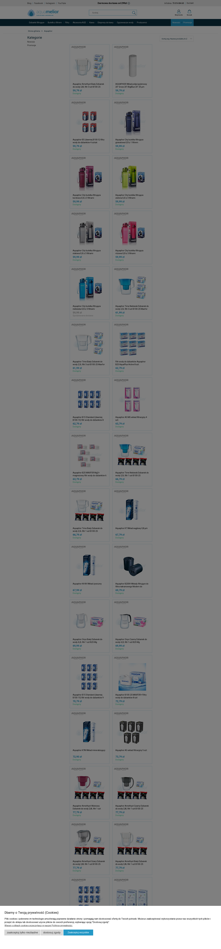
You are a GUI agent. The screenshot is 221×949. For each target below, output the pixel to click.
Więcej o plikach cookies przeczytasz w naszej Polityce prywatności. (39, 925)
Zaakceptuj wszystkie (78, 932)
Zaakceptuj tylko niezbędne (22, 932)
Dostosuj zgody (52, 932)
